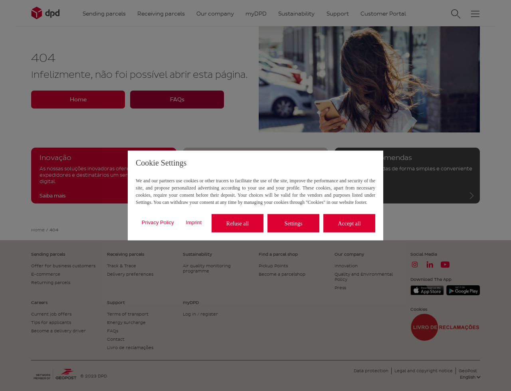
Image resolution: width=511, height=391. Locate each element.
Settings (293, 223)
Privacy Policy (158, 222)
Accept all (349, 223)
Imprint (194, 222)
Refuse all (237, 223)
